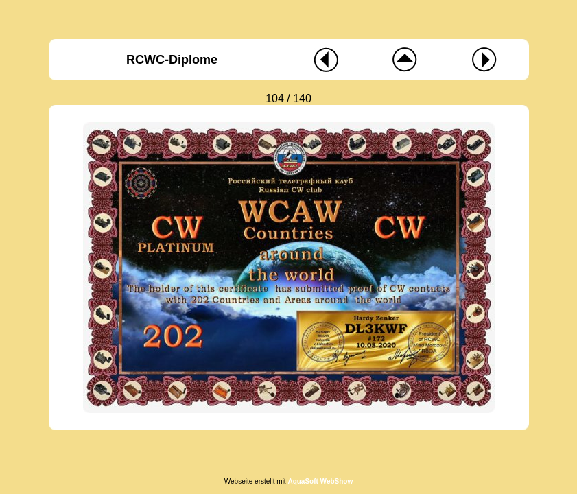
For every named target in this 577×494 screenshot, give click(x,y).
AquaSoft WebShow (320, 481)
